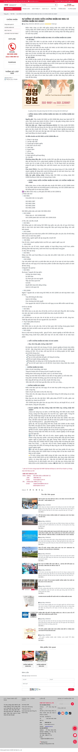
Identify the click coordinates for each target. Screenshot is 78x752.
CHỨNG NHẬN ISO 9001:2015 (41, 665)
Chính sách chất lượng (27, 706)
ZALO (75, 728)
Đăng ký (71, 1)
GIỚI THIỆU (36, 8)
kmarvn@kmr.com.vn (33, 1)
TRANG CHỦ (26, 8)
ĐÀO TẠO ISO (8, 30)
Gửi (71, 689)
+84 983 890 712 (23, 1)
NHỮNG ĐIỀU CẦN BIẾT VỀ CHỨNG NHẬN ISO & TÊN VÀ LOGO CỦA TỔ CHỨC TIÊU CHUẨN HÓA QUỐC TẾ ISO (56, 613)
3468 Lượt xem (39, 24)
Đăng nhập (64, 1)
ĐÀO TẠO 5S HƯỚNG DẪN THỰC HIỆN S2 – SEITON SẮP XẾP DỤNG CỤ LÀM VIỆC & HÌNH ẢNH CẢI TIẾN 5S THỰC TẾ (56, 564)
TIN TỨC (12, 14)
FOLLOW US (62, 708)
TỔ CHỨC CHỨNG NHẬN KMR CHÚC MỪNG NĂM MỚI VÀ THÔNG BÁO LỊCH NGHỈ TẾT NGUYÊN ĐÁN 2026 (56, 629)
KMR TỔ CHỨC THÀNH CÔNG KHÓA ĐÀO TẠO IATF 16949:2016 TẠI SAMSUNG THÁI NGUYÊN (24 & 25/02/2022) (56, 548)
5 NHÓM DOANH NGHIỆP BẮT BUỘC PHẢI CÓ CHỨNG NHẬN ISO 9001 (55, 596)
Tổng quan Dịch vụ (26, 709)
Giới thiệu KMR (25, 704)
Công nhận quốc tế (9, 24)
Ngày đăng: (25, 24)
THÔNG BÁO (62, 8)
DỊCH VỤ (45, 8)
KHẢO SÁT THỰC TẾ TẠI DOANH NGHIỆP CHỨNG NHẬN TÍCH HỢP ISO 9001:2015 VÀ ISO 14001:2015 (56, 581)
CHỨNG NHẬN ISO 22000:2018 (28, 665)
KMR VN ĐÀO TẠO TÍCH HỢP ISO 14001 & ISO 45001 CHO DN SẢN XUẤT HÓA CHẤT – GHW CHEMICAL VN (56, 499)
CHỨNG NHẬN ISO (9, 27)
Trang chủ (6, 14)
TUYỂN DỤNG (72, 8)
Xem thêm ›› (41, 511)
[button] (57, 1)
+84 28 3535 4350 (13, 1)
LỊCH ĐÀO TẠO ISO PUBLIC (11, 33)
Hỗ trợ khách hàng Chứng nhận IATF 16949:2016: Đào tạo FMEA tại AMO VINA (56, 516)
